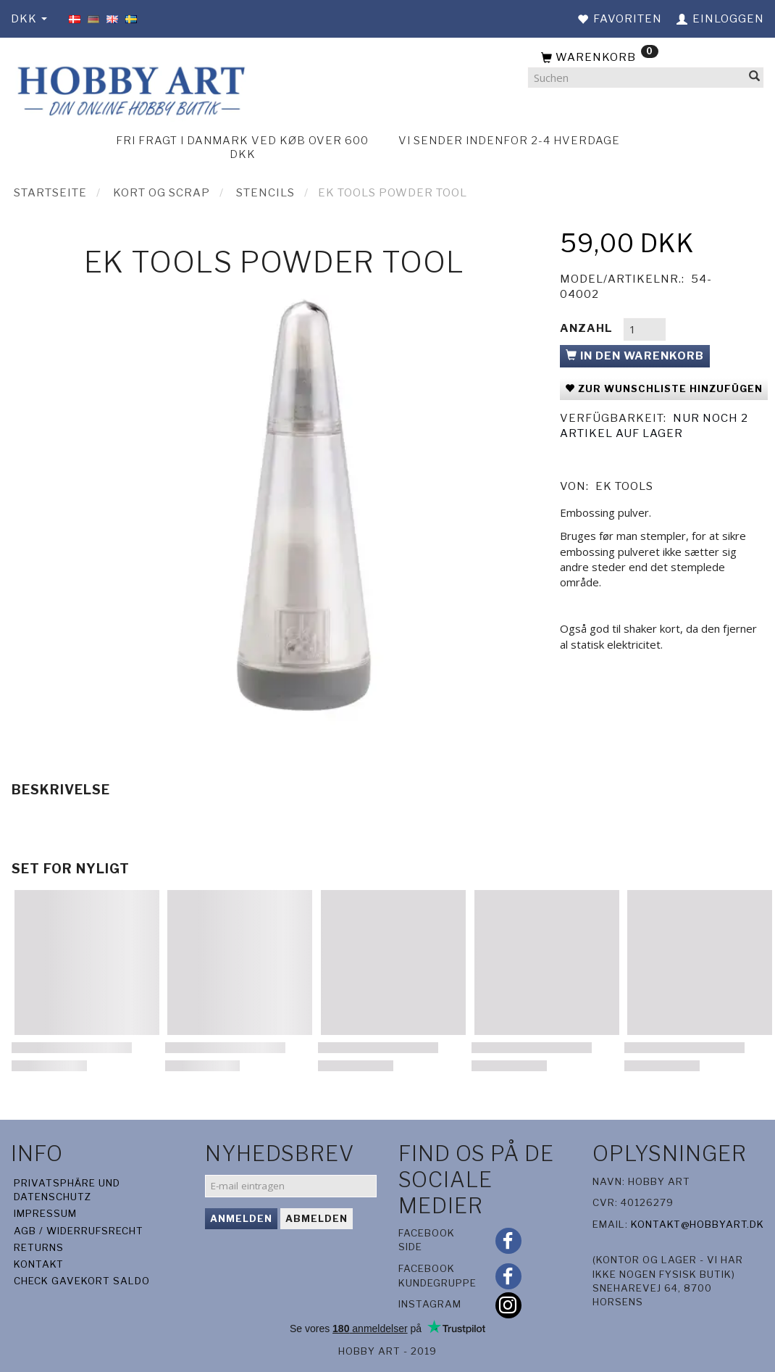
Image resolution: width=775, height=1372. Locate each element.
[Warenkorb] (645, 58)
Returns (39, 1247)
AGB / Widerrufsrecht (78, 1230)
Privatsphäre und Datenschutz (67, 1189)
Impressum (45, 1213)
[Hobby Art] (129, 89)
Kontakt (39, 1264)
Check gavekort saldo (82, 1280)
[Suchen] (755, 78)
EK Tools (624, 486)
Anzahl (588, 328)
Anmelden (241, 1218)
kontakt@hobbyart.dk (697, 1224)
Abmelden (316, 1218)
